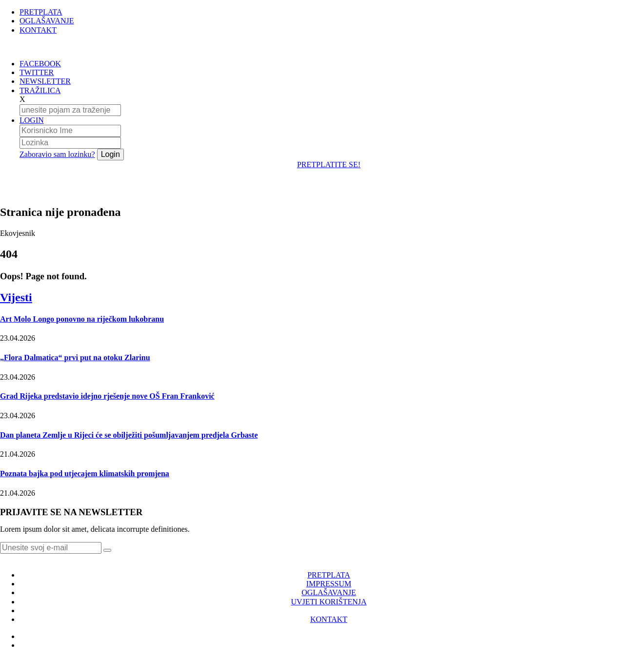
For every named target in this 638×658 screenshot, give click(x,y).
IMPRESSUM (328, 584)
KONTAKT (38, 30)
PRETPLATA (41, 12)
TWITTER (37, 72)
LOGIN (32, 120)
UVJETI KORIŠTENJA (328, 602)
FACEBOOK (40, 63)
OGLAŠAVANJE (47, 21)
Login (110, 154)
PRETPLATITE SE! (328, 164)
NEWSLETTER (45, 81)
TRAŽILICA (40, 90)
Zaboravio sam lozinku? (57, 154)
